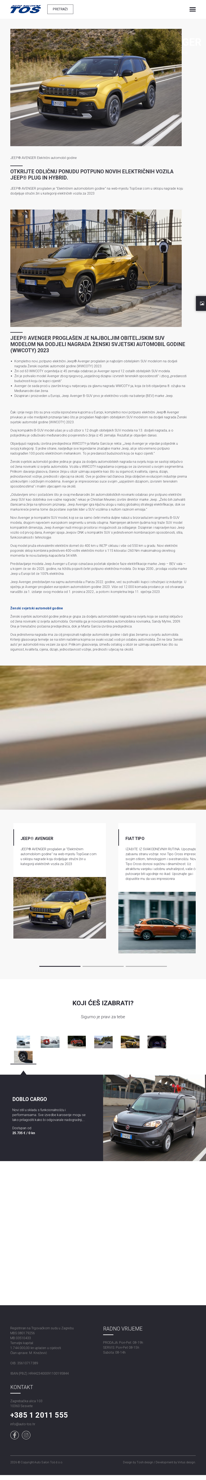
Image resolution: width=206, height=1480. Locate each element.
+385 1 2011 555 (39, 1415)
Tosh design (145, 1462)
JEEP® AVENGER (37, 838)
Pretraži (60, 9)
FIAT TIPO (135, 838)
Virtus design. (187, 1462)
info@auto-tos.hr (22, 1424)
